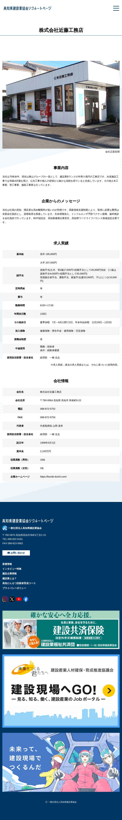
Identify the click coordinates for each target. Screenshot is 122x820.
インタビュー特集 (11, 568)
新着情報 (7, 564)
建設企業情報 (9, 573)
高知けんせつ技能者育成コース (19, 583)
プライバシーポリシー (14, 588)
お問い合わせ (16, 552)
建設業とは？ (9, 578)
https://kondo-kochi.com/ (53, 476)
